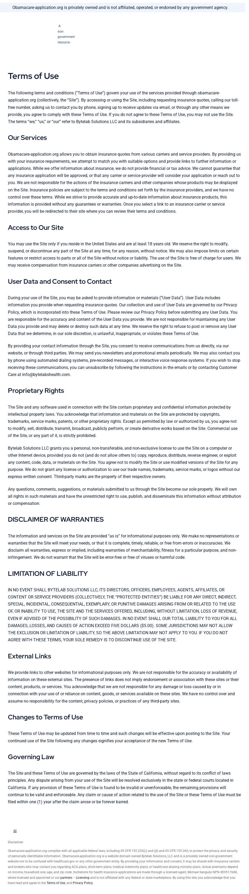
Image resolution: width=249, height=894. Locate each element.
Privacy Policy (82, 883)
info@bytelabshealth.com (46, 374)
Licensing (82, 878)
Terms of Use (56, 883)
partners (66, 878)
